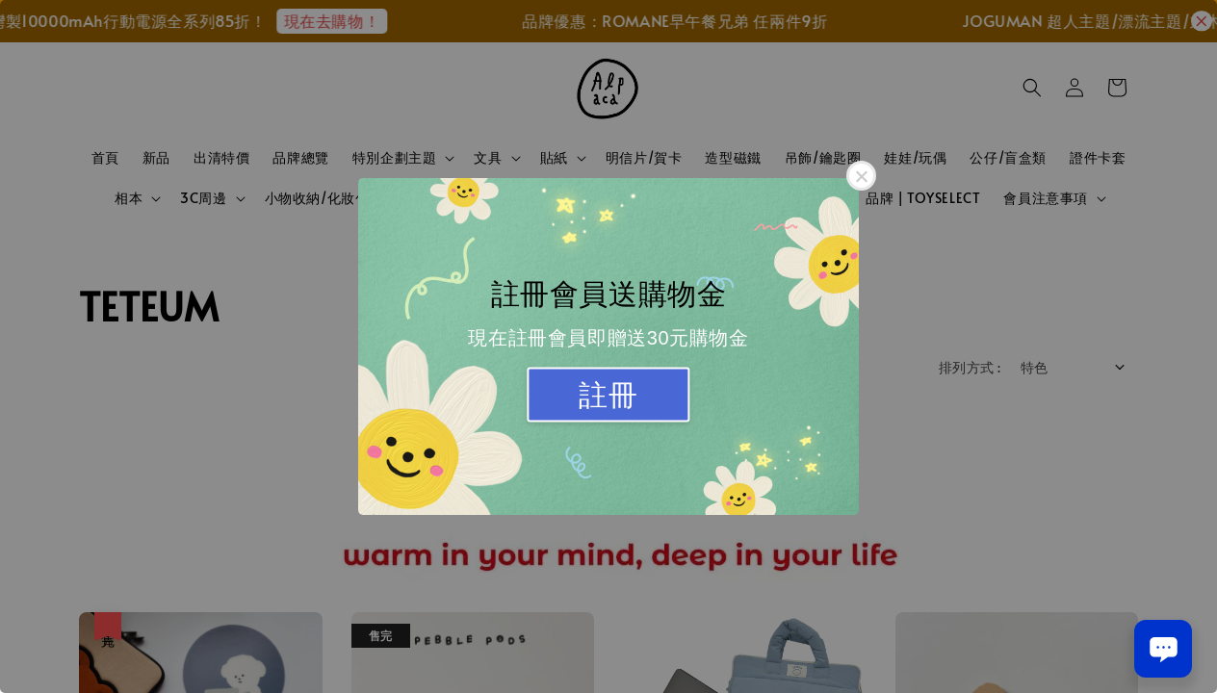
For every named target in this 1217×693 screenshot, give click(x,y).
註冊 (608, 395)
